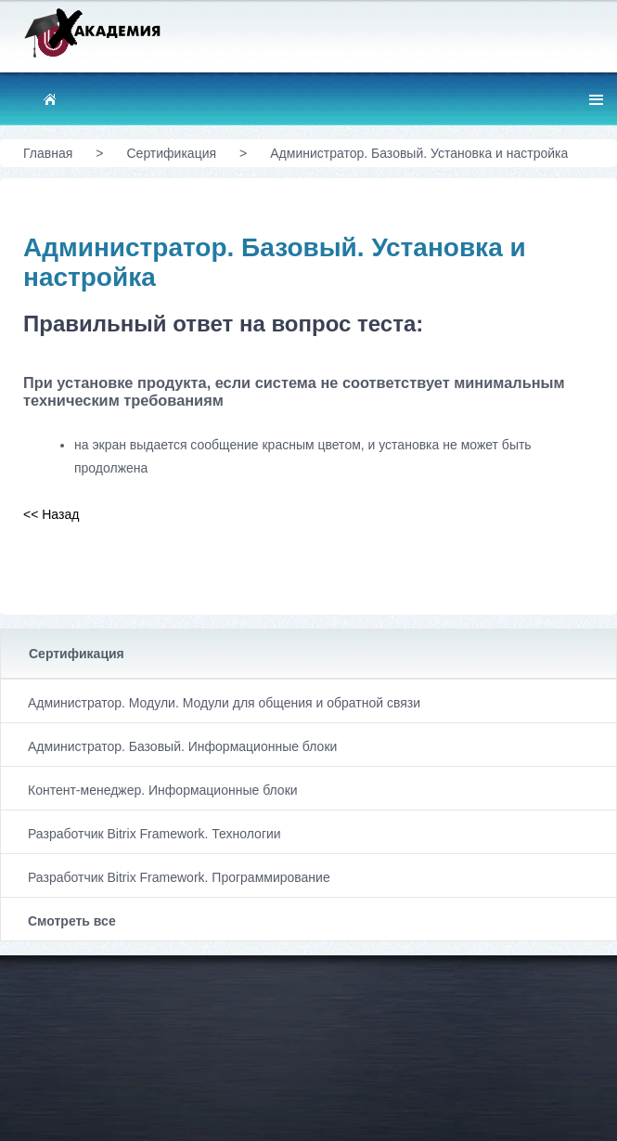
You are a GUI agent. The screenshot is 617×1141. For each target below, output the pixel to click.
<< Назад (51, 514)
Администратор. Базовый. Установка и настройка (419, 153)
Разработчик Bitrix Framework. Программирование (179, 877)
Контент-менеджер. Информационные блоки (163, 790)
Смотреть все (72, 921)
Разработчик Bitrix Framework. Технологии (154, 833)
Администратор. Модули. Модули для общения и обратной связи (224, 702)
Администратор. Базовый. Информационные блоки (182, 746)
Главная (47, 153)
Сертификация (76, 653)
